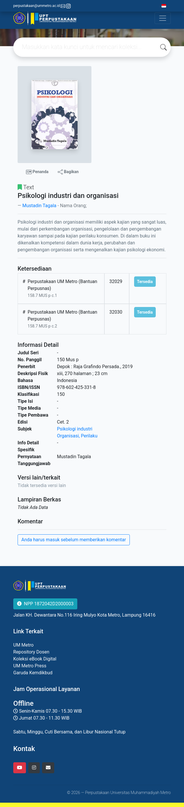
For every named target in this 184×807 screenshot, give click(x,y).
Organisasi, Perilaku (77, 436)
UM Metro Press (29, 666)
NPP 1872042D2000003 (45, 603)
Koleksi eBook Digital (34, 659)
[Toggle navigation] (163, 18)
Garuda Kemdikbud (32, 672)
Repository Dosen (31, 652)
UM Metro (23, 645)
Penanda (37, 172)
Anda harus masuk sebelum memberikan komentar (73, 539)
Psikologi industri (75, 429)
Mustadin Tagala (39, 205)
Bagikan (68, 172)
